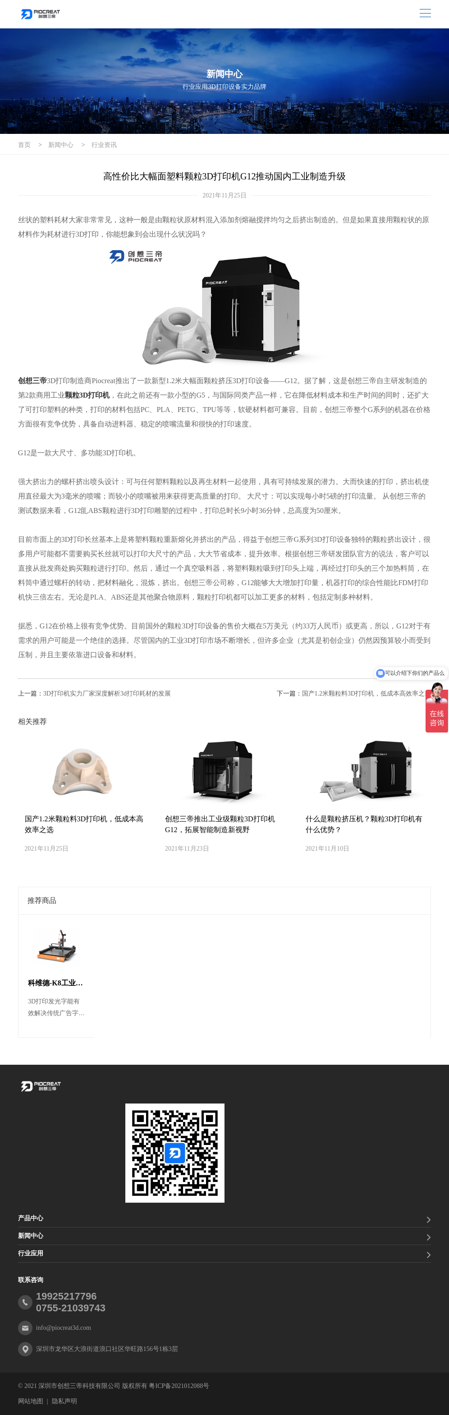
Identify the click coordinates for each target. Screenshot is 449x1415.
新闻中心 (60, 145)
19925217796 (66, 1296)
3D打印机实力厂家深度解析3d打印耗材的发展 (107, 693)
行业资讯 (104, 145)
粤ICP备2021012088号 (179, 1386)
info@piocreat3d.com (63, 1327)
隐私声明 (64, 1401)
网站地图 (30, 1401)
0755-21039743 (70, 1308)
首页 (24, 145)
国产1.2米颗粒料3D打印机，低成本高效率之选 (366, 693)
